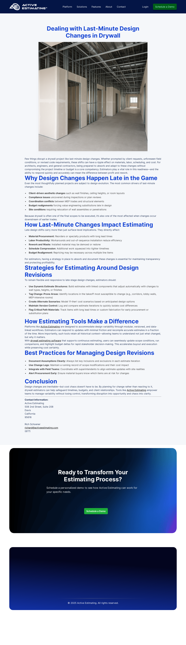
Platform (67, 6)
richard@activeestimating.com (41, 427)
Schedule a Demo (165, 6)
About (108, 6)
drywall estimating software (45, 340)
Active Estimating (50, 326)
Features (96, 6)
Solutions (82, 6)
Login (145, 6)
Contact (121, 6)
